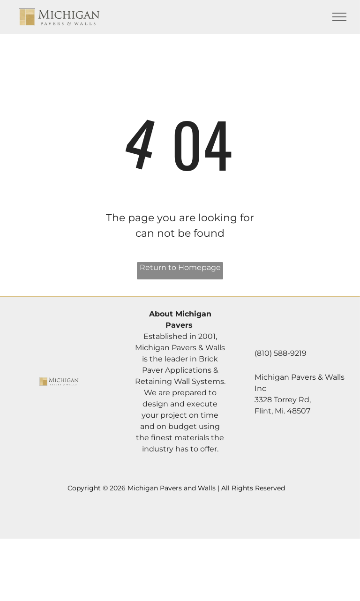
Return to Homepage (180, 267)
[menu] (339, 17)
